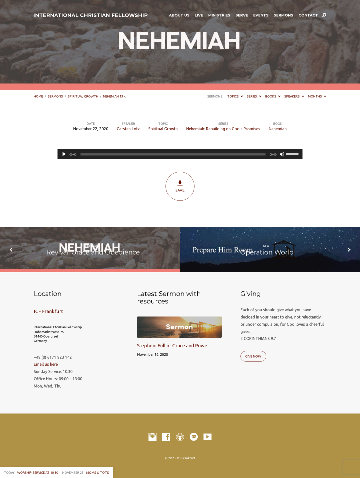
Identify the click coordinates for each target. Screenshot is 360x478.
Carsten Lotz (128, 128)
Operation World (267, 252)
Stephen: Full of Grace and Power (173, 345)
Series (254, 96)
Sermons (283, 15)
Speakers (294, 96)
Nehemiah (278, 128)
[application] (180, 154)
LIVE (199, 15)
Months (317, 96)
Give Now (253, 356)
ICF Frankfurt (48, 311)
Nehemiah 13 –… (115, 96)
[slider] (173, 154)
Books (272, 96)
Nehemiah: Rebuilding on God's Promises (223, 128)
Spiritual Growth (83, 96)
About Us (179, 15)
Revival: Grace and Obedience (93, 252)
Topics (235, 96)
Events (260, 15)
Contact (308, 15)
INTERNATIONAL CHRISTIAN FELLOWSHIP (90, 15)
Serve (242, 15)
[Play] (64, 154)
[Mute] (282, 154)
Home (38, 96)
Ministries (219, 15)
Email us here (46, 364)
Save (180, 186)
